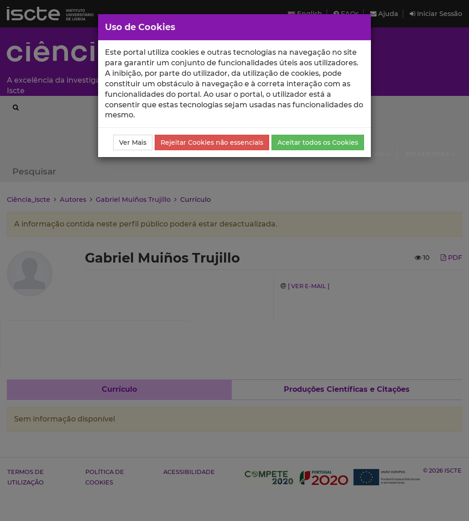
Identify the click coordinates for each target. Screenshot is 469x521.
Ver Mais (132, 142)
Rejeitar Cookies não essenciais (212, 142)
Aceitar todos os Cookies (317, 142)
